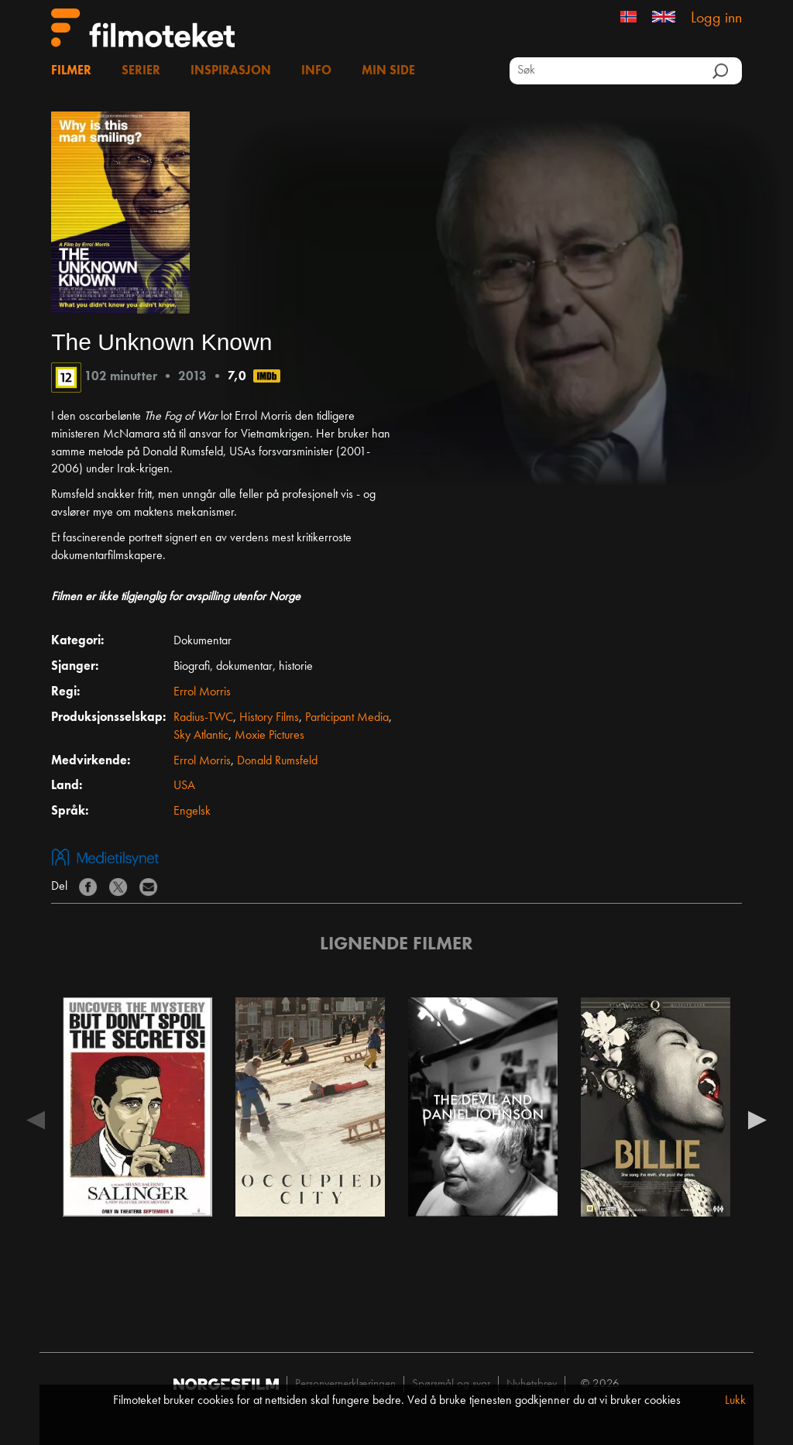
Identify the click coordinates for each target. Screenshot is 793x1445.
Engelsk (192, 811)
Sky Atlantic (200, 735)
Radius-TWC (203, 718)
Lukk (735, 1401)
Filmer (71, 71)
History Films (269, 718)
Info (316, 71)
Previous (35, 1119)
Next (757, 1119)
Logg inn (716, 18)
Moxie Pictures (269, 735)
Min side (388, 71)
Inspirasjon (231, 71)
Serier (141, 71)
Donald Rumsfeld (277, 761)
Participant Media (347, 718)
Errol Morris (202, 692)
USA (184, 786)
